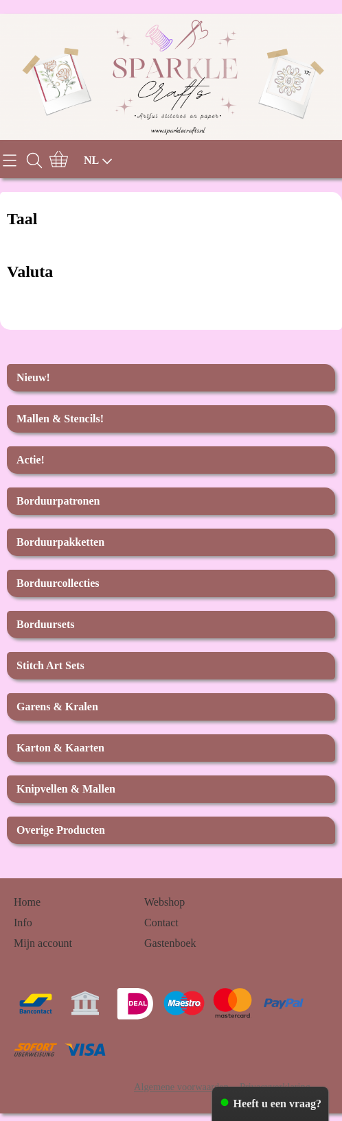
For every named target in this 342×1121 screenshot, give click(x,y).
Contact (161, 922)
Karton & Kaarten (60, 748)
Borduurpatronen (58, 501)
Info (23, 922)
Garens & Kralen (57, 706)
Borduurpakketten (60, 542)
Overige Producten (60, 830)
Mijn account (43, 943)
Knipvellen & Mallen (65, 789)
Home (27, 902)
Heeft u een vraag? (277, 1103)
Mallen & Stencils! (60, 418)
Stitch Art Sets (50, 665)
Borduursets (45, 624)
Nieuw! (33, 377)
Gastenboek (170, 943)
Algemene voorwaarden (181, 1086)
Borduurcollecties (58, 583)
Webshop (164, 902)
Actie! (30, 460)
